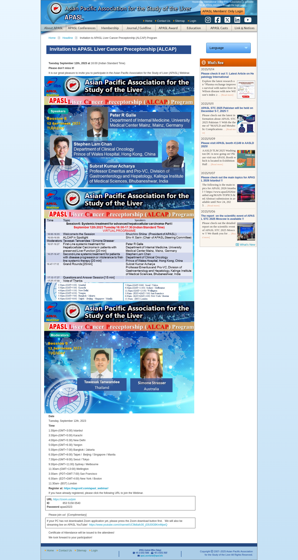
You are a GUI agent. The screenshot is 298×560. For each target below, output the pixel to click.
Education (193, 29)
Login (193, 20)
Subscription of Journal (139, 29)
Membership (110, 29)
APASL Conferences (81, 29)
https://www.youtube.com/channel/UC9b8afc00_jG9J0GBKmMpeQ (127, 524)
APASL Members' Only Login (222, 11)
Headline (67, 37)
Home (148, 20)
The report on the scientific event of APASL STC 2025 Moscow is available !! (228, 217)
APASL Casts (219, 29)
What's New (247, 244)
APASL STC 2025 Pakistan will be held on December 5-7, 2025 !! (227, 109)
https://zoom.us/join (64, 499)
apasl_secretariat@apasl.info (152, 555)
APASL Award (168, 29)
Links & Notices (244, 29)
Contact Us (163, 20)
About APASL (53, 29)
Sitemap (180, 20)
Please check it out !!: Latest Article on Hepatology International (227, 75)
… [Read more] (225, 94)
